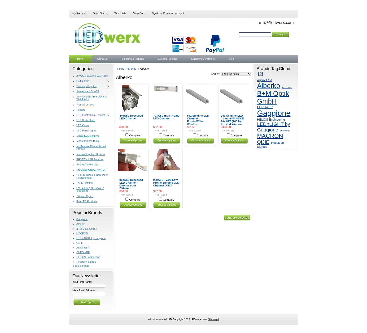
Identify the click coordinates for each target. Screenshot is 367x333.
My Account (79, 13)
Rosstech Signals (86, 261)
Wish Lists (120, 13)
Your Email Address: (84, 290)
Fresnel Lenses (85, 104)
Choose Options (133, 140)
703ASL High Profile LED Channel (166, 117)
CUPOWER (83, 252)
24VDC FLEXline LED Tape (92, 75)
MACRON (82, 233)
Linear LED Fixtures (87, 135)
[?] (260, 73)
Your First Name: (82, 281)
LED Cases (82, 125)
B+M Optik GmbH (86, 228)
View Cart (138, 13)
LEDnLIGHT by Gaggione (91, 238)
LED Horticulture (85, 120)
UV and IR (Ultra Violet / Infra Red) (90, 189)
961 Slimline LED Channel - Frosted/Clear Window (198, 120)
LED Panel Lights (86, 130)
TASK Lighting (84, 182)
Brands (132, 68)
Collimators (91, 81)
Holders (80, 109)
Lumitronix (285, 131)
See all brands (81, 265)
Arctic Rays (287, 87)
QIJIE (79, 242)
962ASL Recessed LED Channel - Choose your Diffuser (131, 184)
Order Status (100, 13)
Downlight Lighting (91, 86)
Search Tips (270, 39)
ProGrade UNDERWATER (91, 169)
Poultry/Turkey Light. (88, 164)
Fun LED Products (86, 201)
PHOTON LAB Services (90, 159)
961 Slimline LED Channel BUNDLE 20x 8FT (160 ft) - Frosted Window (232, 120)
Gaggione (81, 219)
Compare (134, 135)
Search (234, 34)
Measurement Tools (87, 140)
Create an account (173, 13)
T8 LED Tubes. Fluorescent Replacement (92, 176)
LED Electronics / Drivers (91, 115)
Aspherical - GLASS (87, 91)
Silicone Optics (84, 196)
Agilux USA (82, 247)
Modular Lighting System (90, 154)
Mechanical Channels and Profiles (91, 147)
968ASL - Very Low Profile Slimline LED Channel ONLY (166, 182)
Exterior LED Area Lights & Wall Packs (91, 98)
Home (120, 68)
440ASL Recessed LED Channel (131, 117)
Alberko (80, 224)
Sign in (155, 13)
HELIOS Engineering (88, 257)
